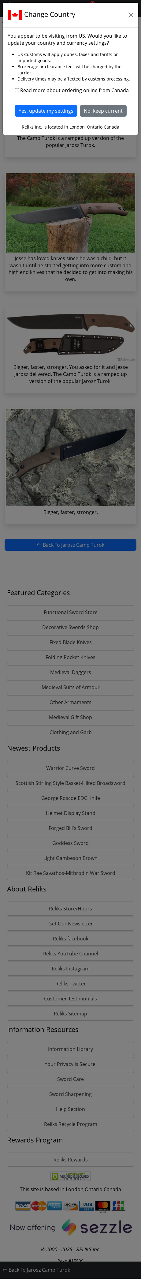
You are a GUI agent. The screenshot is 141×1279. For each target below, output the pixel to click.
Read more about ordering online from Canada (74, 90)
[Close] (131, 15)
